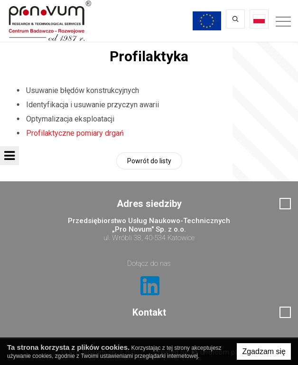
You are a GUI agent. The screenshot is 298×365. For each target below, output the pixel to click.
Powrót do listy (149, 161)
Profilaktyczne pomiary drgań (75, 133)
